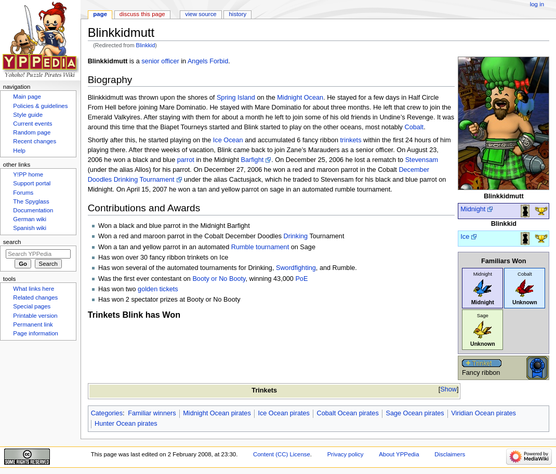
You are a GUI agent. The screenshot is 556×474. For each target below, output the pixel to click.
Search (12, 242)
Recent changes (34, 141)
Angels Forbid (208, 61)
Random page (31, 132)
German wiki (29, 219)
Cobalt (413, 127)
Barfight (252, 160)
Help (19, 150)
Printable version (35, 316)
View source (200, 14)
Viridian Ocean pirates (483, 413)
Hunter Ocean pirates (126, 423)
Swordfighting (296, 268)
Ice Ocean (228, 140)
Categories (107, 413)
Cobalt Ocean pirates (348, 413)
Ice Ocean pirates (283, 413)
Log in (537, 4)
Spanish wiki (29, 228)
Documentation (33, 210)
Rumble (242, 247)
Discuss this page (142, 14)
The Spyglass (31, 201)
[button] (449, 390)
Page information (35, 333)
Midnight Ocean (300, 97)
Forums (23, 192)
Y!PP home (28, 174)
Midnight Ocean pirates (216, 413)
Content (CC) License (281, 454)
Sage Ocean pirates (415, 413)
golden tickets (158, 289)
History (238, 14)
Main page (27, 96)
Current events (32, 123)
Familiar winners (152, 413)
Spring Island (236, 97)
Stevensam (421, 160)
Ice (464, 236)
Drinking (296, 236)
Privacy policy (345, 454)
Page (100, 14)
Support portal (31, 183)
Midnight (472, 209)
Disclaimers (449, 454)
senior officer (160, 61)
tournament (272, 247)
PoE (301, 278)
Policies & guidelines (40, 106)
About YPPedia (399, 454)
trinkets (351, 140)
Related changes (35, 297)
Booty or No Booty (218, 278)
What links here (33, 289)
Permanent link (32, 324)
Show (448, 389)
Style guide (28, 115)
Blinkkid (145, 45)
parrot (185, 160)
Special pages (31, 306)
